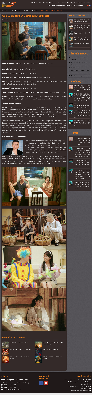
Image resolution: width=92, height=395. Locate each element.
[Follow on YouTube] (46, 383)
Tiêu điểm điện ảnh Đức (56, 6)
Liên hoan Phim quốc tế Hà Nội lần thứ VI (80, 58)
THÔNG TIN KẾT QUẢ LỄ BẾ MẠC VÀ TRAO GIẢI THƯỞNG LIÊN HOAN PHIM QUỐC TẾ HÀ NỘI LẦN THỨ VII (82, 152)
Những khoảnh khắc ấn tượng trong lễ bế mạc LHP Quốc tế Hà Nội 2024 (82, 185)
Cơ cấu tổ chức (60, 3)
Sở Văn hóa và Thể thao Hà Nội (80, 70)
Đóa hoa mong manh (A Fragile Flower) (20, 357)
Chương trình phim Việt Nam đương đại (23, 10)
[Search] (85, 5)
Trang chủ (4, 10)
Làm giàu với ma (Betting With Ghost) (52, 357)
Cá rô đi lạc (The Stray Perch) (19, 342)
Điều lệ (51, 3)
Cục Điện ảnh (75, 67)
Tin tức (45, 3)
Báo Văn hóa (75, 73)
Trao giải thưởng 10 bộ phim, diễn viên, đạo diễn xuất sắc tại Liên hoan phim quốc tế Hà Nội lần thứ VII (82, 174)
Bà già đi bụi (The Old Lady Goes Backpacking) (52, 343)
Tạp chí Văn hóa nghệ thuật (79, 76)
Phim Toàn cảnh (84, 3)
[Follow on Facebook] (41, 383)
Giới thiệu (38, 3)
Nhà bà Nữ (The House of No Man (20, 349)
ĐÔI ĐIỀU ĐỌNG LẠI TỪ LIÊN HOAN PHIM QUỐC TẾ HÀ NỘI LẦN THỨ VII (82, 141)
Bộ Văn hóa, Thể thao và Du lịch (79, 63)
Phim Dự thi (72, 3)
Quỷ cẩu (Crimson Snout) (50, 349)
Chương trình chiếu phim (74, 6)
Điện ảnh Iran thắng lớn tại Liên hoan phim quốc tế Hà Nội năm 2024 (82, 163)
